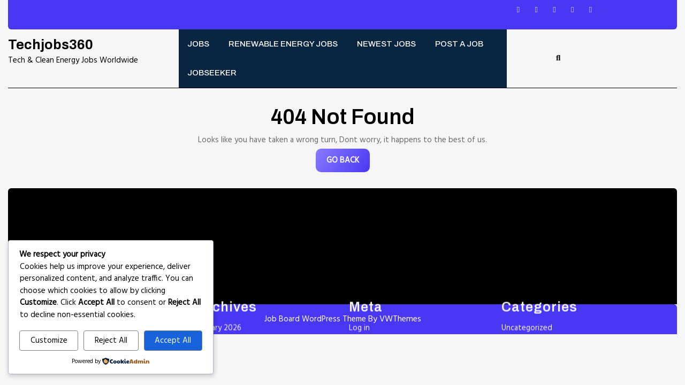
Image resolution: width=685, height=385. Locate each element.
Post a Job (459, 44)
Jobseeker (212, 72)
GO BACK (348, 162)
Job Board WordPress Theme (315, 319)
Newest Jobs (386, 44)
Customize (49, 340)
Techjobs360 (50, 44)
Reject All (111, 340)
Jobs (198, 44)
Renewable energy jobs (283, 44)
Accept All (173, 340)
